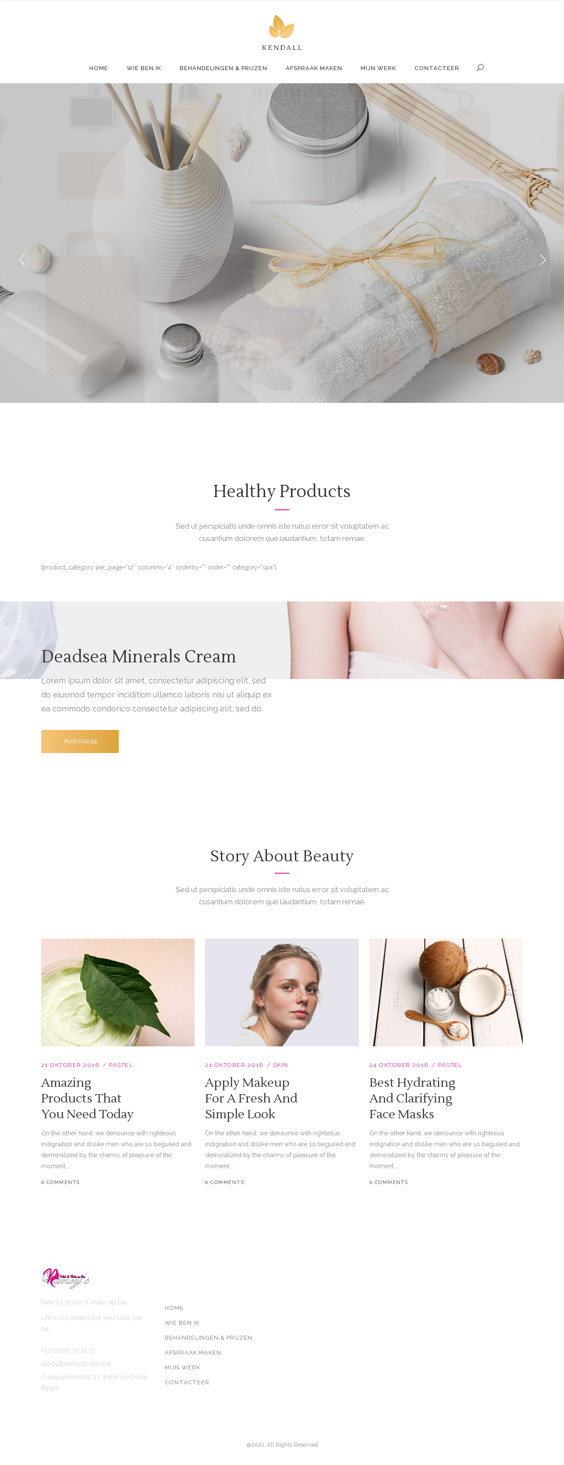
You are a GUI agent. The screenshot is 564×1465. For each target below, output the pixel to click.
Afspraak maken (193, 1352)
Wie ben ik (182, 1322)
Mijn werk (182, 1367)
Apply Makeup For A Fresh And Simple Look (251, 1098)
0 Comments (60, 1182)
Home (174, 1308)
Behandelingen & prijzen (208, 1337)
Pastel (121, 1065)
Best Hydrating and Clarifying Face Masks (412, 1098)
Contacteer (187, 1382)
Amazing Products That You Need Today (87, 1098)
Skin (280, 1065)
